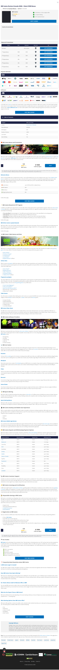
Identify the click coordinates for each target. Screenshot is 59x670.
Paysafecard (3, 461)
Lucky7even (46, 640)
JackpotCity (53, 640)
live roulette (8, 356)
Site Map (33, 661)
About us (21, 661)
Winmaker (3, 640)
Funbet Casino (10, 640)
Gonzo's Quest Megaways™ (8, 285)
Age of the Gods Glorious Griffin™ (10, 288)
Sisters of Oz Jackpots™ (8, 286)
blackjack (10, 297)
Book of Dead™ (6, 252)
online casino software (23, 331)
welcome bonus (49, 156)
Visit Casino (34, 21)
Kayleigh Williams (13, 623)
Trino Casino (39, 640)
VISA (2, 439)
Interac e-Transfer (4, 456)
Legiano (16, 640)
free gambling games (19, 282)
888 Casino (13, 158)
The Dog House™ (6, 255)
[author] (2, 9)
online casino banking (32, 432)
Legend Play (3, 643)
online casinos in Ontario (18, 487)
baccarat (33, 297)
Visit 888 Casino (29, 112)
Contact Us (38, 661)
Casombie (33, 640)
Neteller (3, 454)
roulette (22, 297)
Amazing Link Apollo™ (7, 273)
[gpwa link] (9, 655)
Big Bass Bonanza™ (7, 258)
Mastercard (3, 442)
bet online (29, 394)
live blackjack (18, 363)
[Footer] (19, 655)
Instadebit (3, 470)
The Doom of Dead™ (7, 254)
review (9, 104)
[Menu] (58, 3)
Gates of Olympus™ (7, 271)
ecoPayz (3, 451)
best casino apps (46, 423)
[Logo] (29, 2)
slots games (10, 263)
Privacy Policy (27, 661)
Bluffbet (27, 640)
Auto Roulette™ (6, 257)
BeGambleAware (6, 509)
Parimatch (22, 640)
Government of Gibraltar (31, 125)
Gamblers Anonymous (7, 508)
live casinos (35, 349)
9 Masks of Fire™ (6, 274)
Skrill (2, 446)
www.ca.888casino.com (12, 107)
